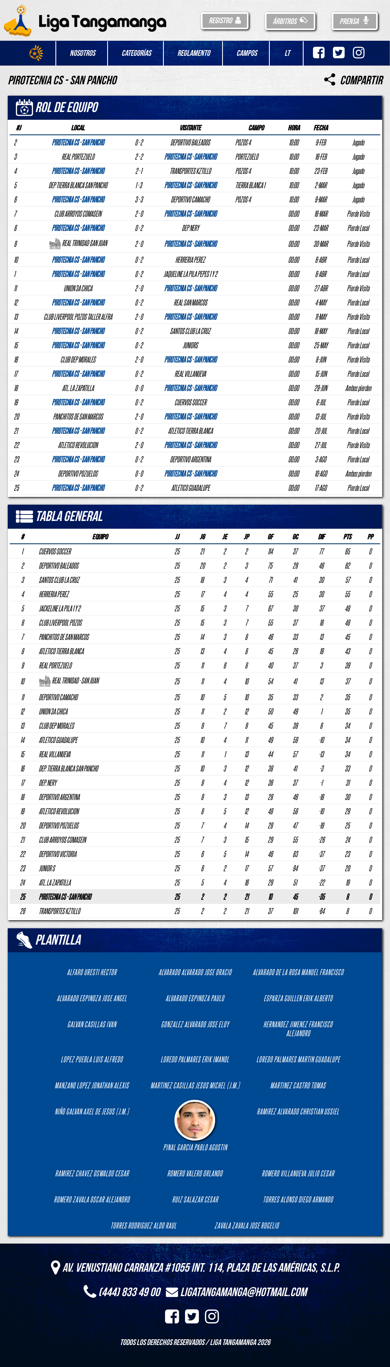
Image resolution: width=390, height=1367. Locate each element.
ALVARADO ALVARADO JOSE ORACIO (195, 971)
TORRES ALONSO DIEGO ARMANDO (298, 1199)
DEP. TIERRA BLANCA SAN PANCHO (68, 768)
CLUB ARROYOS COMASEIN (62, 839)
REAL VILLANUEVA (54, 753)
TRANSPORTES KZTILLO (59, 910)
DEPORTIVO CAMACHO (58, 696)
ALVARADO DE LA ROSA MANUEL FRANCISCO (298, 971)
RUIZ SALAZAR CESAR (195, 1199)
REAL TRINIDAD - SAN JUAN (68, 680)
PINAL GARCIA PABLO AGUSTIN (195, 1126)
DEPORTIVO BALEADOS (58, 565)
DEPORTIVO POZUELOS (58, 825)
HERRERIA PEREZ (53, 593)
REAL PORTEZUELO (55, 665)
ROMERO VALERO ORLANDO (195, 1173)
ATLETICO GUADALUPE (58, 739)
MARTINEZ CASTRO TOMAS (298, 1085)
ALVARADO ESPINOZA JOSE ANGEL (92, 997)
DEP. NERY (47, 782)
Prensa (354, 21)
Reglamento (193, 53)
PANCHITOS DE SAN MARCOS (63, 636)
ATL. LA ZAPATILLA (55, 882)
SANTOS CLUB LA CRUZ (59, 579)
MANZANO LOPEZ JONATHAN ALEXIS (92, 1085)
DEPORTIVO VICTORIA (57, 853)
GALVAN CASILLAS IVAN (91, 1024)
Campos (246, 53)
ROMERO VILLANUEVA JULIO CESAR (298, 1173)
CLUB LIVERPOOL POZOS (60, 622)
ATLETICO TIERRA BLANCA (61, 650)
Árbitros (290, 21)
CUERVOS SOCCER (55, 551)
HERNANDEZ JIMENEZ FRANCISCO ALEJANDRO (298, 1028)
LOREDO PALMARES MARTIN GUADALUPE (298, 1059)
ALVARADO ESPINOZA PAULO (194, 997)
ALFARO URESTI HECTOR (92, 971)
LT (287, 53)
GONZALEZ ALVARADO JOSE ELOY (195, 1024)
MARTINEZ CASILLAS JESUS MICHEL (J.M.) (195, 1085)
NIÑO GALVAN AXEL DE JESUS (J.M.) (92, 1111)
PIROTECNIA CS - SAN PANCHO (65, 896)
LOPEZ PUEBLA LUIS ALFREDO (92, 1059)
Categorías (136, 53)
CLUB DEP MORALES (56, 725)
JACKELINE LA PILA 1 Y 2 (59, 608)
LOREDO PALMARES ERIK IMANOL (195, 1059)
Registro (225, 21)
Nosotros (82, 53)
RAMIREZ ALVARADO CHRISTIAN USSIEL (298, 1111)
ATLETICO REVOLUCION (58, 811)
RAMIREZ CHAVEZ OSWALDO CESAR (92, 1173)
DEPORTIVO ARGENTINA (59, 796)
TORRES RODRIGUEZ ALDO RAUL (143, 1225)
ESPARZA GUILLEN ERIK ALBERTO (298, 997)
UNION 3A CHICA (53, 711)
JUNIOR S (47, 868)
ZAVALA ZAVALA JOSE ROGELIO (246, 1225)
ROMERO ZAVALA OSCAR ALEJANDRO (92, 1199)
